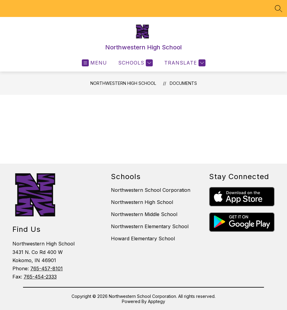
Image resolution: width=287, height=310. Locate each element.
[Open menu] (94, 63)
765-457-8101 (46, 268)
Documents (183, 83)
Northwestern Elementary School (150, 226)
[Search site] (278, 8)
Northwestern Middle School (144, 214)
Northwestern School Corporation (150, 190)
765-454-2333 (40, 277)
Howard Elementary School (143, 238)
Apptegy (156, 301)
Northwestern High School (123, 83)
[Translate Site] (184, 63)
